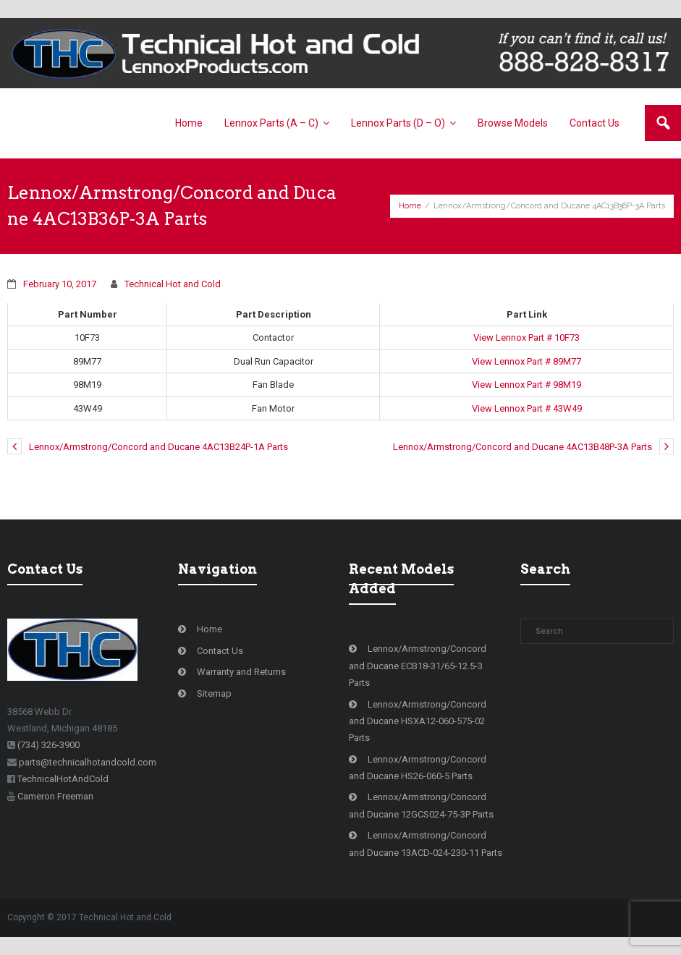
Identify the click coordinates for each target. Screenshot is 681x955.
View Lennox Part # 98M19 (526, 384)
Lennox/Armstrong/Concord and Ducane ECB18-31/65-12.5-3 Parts (417, 665)
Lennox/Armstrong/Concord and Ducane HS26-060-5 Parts (417, 767)
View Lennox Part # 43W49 (527, 408)
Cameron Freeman (55, 796)
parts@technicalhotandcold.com (87, 762)
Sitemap (214, 693)
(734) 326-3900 (48, 744)
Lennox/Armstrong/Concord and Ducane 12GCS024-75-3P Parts (421, 805)
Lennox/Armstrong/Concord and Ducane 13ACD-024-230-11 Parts (425, 843)
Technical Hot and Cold (172, 284)
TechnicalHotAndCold (63, 778)
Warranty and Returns (241, 671)
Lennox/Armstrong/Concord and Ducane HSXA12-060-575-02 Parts (417, 721)
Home (410, 206)
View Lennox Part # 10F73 (526, 337)
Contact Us (220, 650)
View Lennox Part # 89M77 (526, 361)
